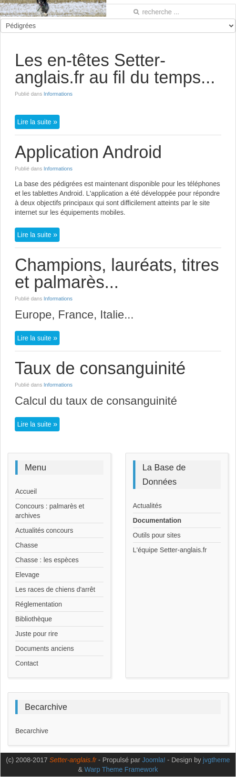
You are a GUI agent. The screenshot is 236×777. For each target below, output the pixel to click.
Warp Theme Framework (121, 769)
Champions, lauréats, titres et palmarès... (117, 273)
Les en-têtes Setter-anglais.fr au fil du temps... (115, 68)
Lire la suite (35, 122)
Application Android (88, 152)
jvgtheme (216, 760)
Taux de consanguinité (100, 368)
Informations (58, 94)
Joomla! (153, 760)
